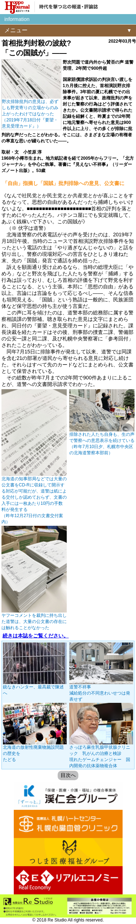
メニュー (16, 30)
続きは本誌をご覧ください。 (36, 636)
